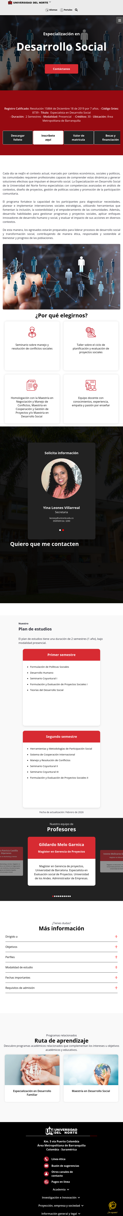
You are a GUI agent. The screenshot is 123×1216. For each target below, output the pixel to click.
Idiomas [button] (51, 9)
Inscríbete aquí (48, 137)
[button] (76, 10)
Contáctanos (61, 69)
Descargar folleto (18, 137)
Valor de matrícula (79, 137)
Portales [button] (66, 9)
